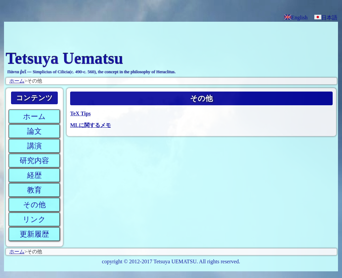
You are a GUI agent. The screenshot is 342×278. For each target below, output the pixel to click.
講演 (34, 146)
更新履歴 (34, 234)
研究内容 (34, 160)
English (296, 17)
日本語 (325, 17)
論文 (34, 131)
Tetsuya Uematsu (64, 58)
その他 (34, 204)
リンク (34, 219)
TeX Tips (80, 113)
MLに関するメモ (90, 125)
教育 (34, 190)
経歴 (34, 175)
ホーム (16, 81)
